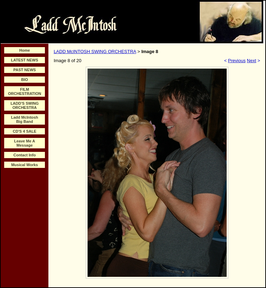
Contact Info (24, 155)
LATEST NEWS (24, 60)
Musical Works (24, 165)
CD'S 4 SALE (24, 131)
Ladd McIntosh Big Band (24, 119)
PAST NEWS (24, 70)
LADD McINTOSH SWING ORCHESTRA (95, 51)
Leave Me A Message (24, 143)
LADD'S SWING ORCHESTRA (24, 105)
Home (24, 50)
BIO (24, 79)
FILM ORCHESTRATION (24, 91)
